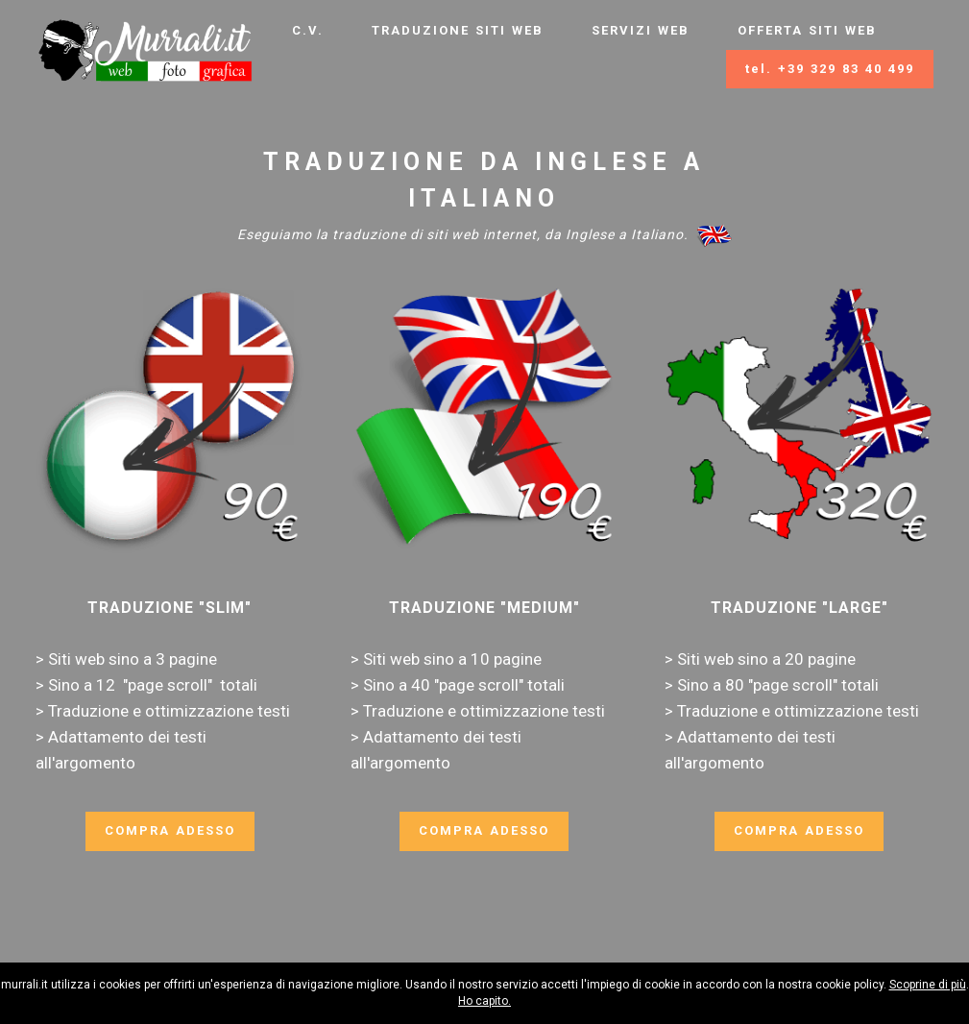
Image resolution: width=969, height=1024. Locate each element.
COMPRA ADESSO (170, 830)
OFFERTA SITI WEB (807, 30)
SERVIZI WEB (641, 30)
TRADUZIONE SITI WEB (458, 30)
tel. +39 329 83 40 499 (829, 68)
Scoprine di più (927, 984)
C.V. (308, 30)
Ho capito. (484, 1001)
